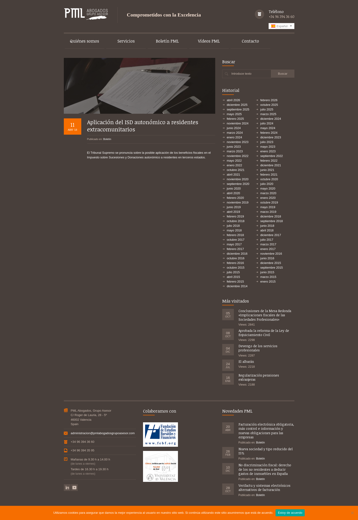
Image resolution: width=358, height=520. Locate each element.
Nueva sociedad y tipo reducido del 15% (266, 451)
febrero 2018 (235, 235)
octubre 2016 (236, 258)
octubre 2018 (236, 221)
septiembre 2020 (238, 184)
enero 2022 (234, 165)
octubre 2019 (269, 202)
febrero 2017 (235, 249)
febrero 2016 (235, 263)
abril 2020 (233, 193)
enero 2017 (268, 249)
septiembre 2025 (238, 109)
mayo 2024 (267, 128)
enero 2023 (268, 151)
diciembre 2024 (270, 118)
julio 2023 (266, 142)
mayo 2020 (267, 188)
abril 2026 (233, 100)
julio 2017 (266, 239)
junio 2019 (234, 207)
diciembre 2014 (237, 286)
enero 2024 (234, 137)
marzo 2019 (268, 211)
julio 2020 (266, 184)
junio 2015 (267, 272)
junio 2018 (267, 225)
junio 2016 (267, 258)
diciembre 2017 (270, 235)
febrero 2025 (235, 118)
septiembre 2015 (271, 267)
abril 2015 (233, 277)
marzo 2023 (235, 151)
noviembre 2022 (238, 156)
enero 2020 (268, 198)
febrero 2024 (269, 132)
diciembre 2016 (237, 253)
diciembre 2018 (270, 216)
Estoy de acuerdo (290, 512)
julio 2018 (233, 225)
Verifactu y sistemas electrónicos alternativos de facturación (264, 487)
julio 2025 (266, 109)
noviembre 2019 (238, 202)
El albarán (246, 361)
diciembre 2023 (270, 137)
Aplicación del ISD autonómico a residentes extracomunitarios (142, 125)
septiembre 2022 (271, 156)
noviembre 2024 (238, 123)
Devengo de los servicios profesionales (258, 348)
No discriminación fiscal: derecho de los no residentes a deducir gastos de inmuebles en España (265, 469)
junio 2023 (234, 146)
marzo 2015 (268, 277)
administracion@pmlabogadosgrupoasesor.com (103, 433)
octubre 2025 (269, 105)
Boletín (107, 139)
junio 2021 (267, 170)
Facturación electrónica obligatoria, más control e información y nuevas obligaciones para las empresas (266, 430)
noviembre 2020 (238, 179)
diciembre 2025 (237, 105)
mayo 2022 (234, 160)
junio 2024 (234, 128)
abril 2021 (233, 174)
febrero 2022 (269, 160)
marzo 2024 (235, 132)
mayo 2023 (267, 146)
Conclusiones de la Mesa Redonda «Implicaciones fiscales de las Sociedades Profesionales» (265, 315)
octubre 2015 (236, 267)
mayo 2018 (234, 230)
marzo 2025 (268, 114)
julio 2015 (233, 272)
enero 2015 (268, 281)
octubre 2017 (236, 239)
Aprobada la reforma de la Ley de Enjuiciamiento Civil (264, 332)
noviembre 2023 (238, 142)
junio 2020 (234, 188)
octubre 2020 (269, 179)
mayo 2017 (234, 244)
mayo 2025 (234, 114)
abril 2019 (233, 211)
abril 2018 (267, 230)
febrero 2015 (235, 281)
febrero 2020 (235, 198)
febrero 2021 (269, 174)
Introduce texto (242, 73)
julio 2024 (266, 123)
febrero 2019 (235, 216)
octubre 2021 (236, 170)
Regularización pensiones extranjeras (259, 377)
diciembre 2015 (270, 263)
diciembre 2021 (270, 165)
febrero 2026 (269, 100)
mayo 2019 (267, 207)
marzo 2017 (268, 244)
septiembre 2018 (271, 221)
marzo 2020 (268, 193)
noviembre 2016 (271, 253)
